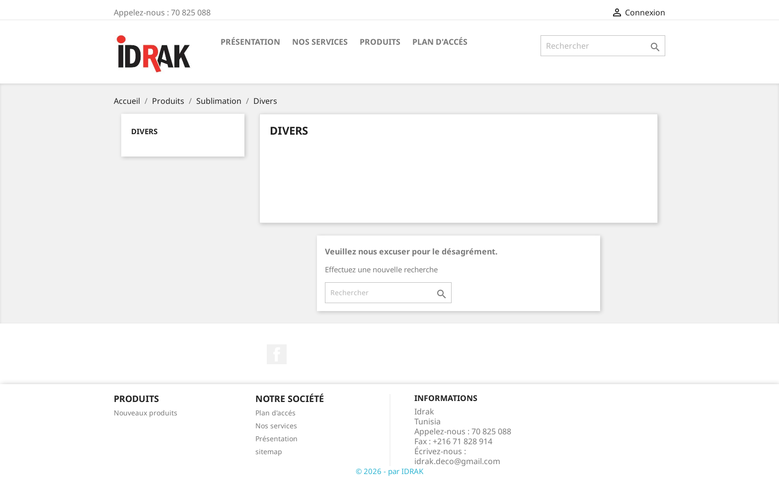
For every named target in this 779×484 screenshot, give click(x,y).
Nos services (320, 41)
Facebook (277, 354)
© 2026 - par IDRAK (389, 471)
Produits (380, 41)
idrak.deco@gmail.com (457, 461)
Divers (144, 131)
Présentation (250, 41)
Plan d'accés (439, 41)
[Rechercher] (603, 45)
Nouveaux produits (145, 412)
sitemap (268, 451)
